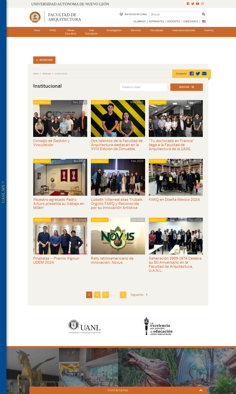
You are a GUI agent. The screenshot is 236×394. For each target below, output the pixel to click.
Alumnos (140, 21)
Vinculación (156, 30)
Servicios (136, 30)
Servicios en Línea (133, 14)
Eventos (209, 30)
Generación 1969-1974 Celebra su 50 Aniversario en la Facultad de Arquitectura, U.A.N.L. (175, 264)
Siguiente (139, 295)
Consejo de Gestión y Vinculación (51, 143)
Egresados (190, 21)
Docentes (173, 21)
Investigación (114, 30)
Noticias (46, 73)
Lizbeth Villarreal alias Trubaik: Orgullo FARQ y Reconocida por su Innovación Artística (117, 203)
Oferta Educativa (70, 32)
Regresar (44, 60)
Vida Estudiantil (91, 32)
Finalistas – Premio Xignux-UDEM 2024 (56, 260)
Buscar (186, 87)
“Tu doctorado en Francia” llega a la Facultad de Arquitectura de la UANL (171, 145)
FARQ (52, 30)
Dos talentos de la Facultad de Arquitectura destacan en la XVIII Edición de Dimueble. (117, 145)
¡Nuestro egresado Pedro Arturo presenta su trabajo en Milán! (58, 203)
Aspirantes (156, 21)
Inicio (37, 30)
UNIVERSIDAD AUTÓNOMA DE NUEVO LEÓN (70, 4)
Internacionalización (184, 30)
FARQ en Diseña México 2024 (174, 199)
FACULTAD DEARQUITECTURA (64, 17)
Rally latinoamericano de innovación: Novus (112, 260)
